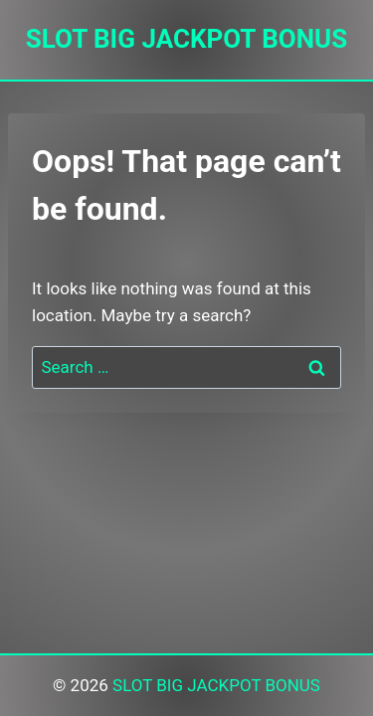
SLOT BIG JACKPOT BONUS (216, 685)
